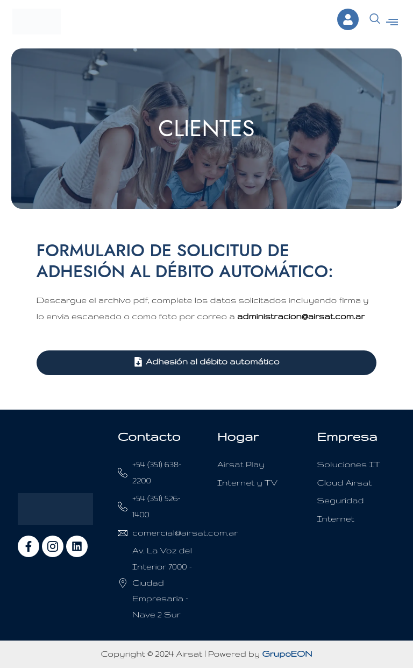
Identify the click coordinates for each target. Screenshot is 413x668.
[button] (392, 22)
